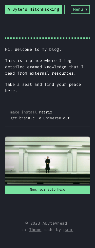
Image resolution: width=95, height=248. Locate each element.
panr (68, 229)
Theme (35, 229)
